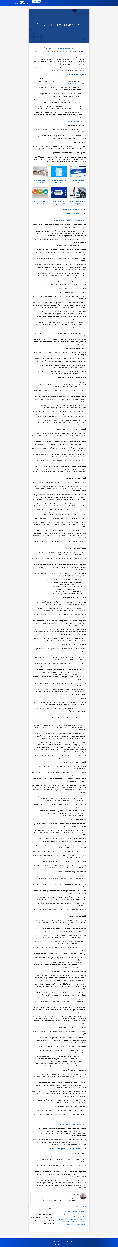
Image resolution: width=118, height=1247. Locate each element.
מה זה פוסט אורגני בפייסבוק (74, 213)
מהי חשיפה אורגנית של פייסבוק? (42, 1220)
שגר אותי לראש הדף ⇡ (59, 1245)
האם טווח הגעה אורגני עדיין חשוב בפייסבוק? (41, 1223)
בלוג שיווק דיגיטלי (70, 51)
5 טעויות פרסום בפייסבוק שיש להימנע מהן (75, 1211)
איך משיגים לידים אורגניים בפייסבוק (72, 209)
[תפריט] (103, 3)
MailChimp (46, 159)
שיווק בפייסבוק (75, 83)
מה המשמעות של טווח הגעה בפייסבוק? (41, 1217)
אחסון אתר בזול (71, 121)
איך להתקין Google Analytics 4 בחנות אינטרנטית (72, 1219)
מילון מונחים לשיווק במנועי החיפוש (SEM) (74, 1214)
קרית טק (78, 51)
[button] (59, 209)
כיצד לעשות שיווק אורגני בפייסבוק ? (59, 48)
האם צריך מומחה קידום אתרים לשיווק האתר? (74, 1224)
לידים (75, 100)
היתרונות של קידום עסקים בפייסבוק (77, 1216)
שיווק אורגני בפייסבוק (45, 1214)
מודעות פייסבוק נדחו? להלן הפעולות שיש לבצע (74, 1222)
